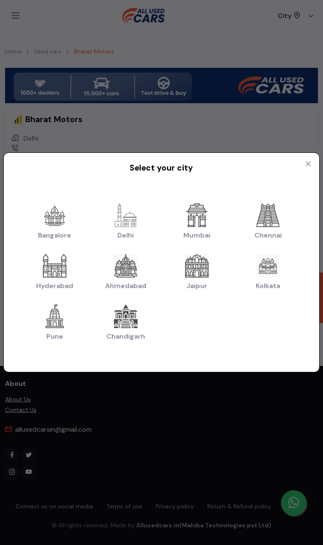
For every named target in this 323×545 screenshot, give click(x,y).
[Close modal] (308, 164)
